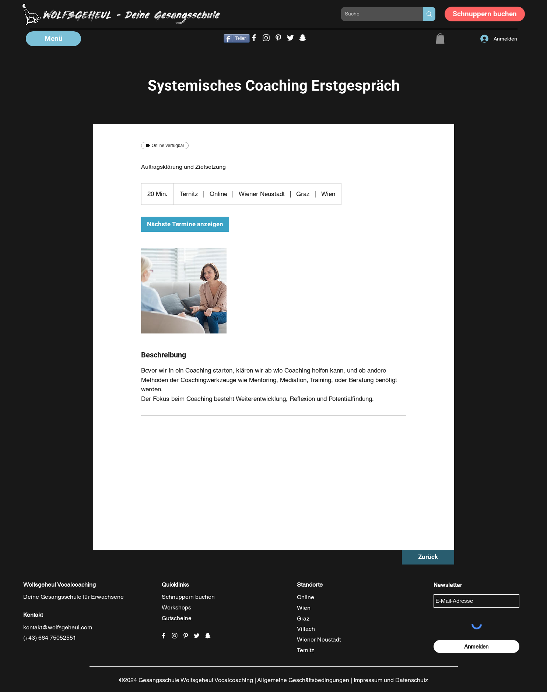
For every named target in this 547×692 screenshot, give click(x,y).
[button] (53, 38)
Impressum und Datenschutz (391, 680)
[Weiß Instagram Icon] (174, 635)
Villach (306, 628)
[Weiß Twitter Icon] (196, 635)
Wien (304, 607)
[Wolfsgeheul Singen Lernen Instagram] (266, 37)
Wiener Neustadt (319, 639)
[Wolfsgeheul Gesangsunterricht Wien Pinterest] (278, 37)
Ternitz (305, 650)
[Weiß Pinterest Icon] (185, 635)
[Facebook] (254, 37)
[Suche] (376, 14)
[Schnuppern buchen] (485, 14)
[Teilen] (236, 38)
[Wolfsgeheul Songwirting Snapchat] (302, 37)
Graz (303, 618)
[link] (185, 224)
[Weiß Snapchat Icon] (207, 635)
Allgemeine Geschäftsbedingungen (303, 680)
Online (305, 597)
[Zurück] (428, 557)
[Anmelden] (476, 646)
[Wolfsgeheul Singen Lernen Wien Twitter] (290, 37)
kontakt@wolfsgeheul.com (57, 627)
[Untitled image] (184, 290)
